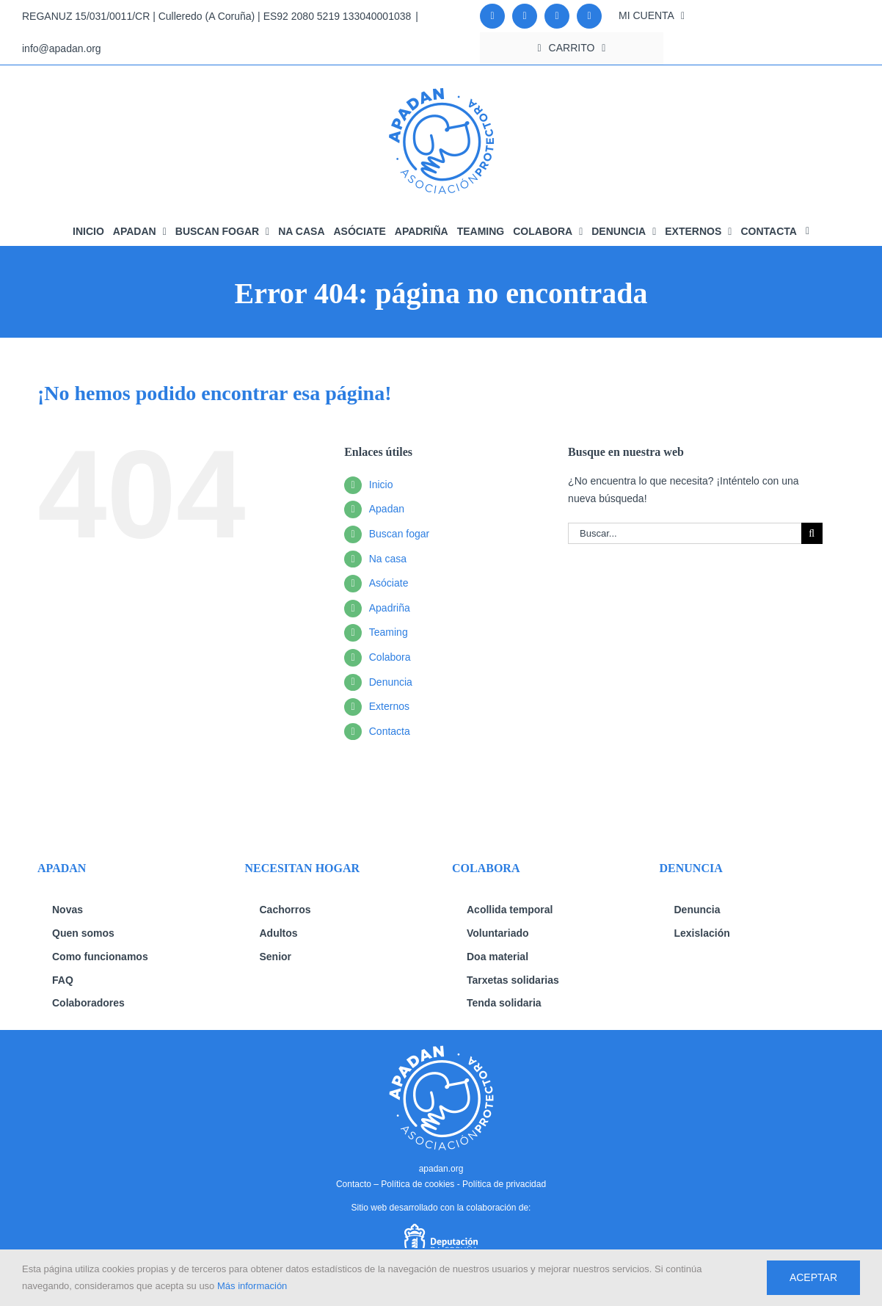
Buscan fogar (399, 534)
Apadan (386, 509)
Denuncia (390, 682)
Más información (252, 1285)
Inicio (381, 484)
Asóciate (389, 583)
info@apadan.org (61, 48)
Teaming (388, 632)
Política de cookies (417, 1184)
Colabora (390, 657)
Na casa (388, 559)
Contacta (389, 731)
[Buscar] (812, 533)
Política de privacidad (504, 1184)
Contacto (353, 1184)
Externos (389, 706)
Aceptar (813, 1277)
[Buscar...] (684, 533)
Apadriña (389, 608)
